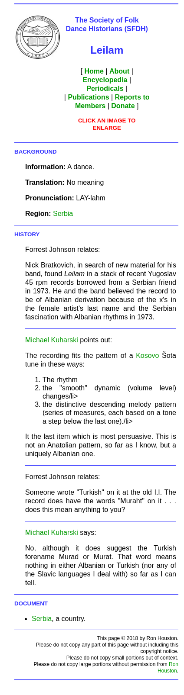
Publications (88, 97)
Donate (123, 105)
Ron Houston (168, 667)
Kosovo (147, 355)
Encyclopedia (104, 80)
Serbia (63, 213)
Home (94, 71)
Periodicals (104, 88)
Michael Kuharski (51, 340)
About (119, 71)
